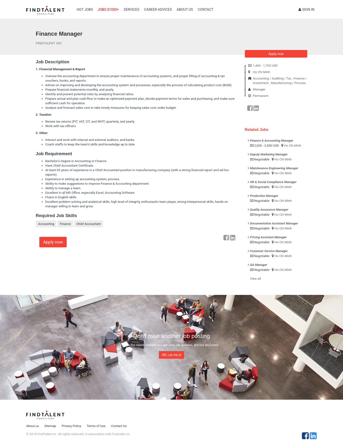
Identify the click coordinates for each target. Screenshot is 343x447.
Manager (259, 89)
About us (185, 9)
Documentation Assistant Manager (274, 223)
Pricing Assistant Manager (268, 237)
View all (255, 278)
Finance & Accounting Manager (271, 140)
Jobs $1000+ (108, 9)
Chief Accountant (88, 224)
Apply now (53, 241)
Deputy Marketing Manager (269, 154)
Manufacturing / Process (288, 83)
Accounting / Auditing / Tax (272, 78)
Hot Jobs (85, 9)
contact (205, 9)
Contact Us (118, 426)
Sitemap (50, 426)
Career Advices (158, 9)
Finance (65, 224)
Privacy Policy (71, 426)
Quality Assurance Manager (269, 209)
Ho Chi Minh (261, 72)
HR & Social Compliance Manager (273, 182)
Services (131, 9)
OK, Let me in (171, 355)
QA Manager (258, 265)
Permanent (260, 96)
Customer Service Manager (269, 251)
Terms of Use (96, 426)
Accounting (46, 224)
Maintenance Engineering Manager (274, 168)
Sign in (306, 9)
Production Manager (264, 196)
